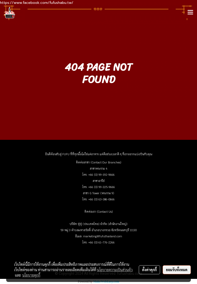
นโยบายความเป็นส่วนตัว (115, 269)
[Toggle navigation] (190, 12)
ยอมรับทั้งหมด (177, 269)
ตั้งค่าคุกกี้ (149, 269)
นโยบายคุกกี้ (31, 275)
